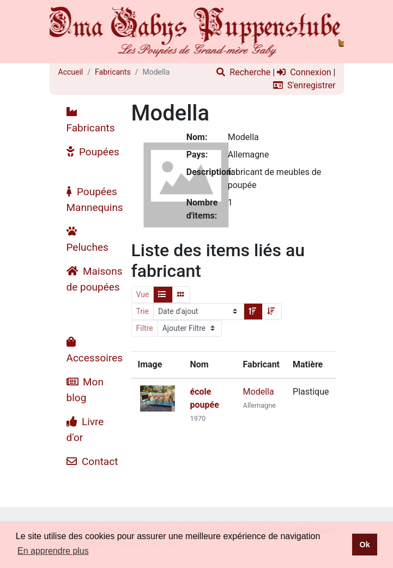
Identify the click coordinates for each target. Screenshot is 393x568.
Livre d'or (85, 429)
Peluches (87, 239)
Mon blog (85, 390)
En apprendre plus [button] (53, 550)
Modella (258, 391)
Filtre (144, 328)
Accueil (70, 72)
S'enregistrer (304, 85)
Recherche (243, 72)
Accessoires (94, 350)
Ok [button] (364, 544)
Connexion (304, 72)
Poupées (92, 152)
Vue (142, 294)
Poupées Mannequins (94, 199)
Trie (142, 311)
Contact (92, 461)
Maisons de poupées (94, 279)
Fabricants (113, 72)
